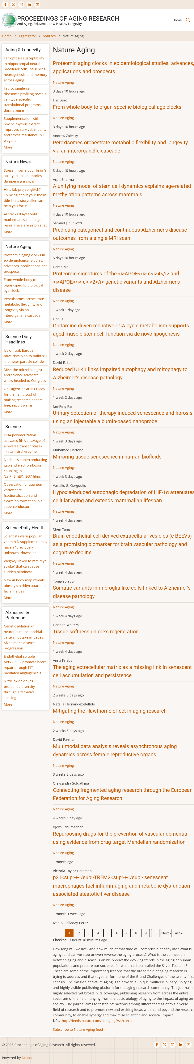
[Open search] (187, 20)
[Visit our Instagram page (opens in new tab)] (21, 4)
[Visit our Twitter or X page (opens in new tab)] (13, 4)
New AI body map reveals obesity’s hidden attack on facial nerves (25, 585)
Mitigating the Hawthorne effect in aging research (110, 711)
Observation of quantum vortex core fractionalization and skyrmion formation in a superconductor (23, 495)
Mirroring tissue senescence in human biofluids (107, 457)
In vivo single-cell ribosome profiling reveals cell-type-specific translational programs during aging (25, 99)
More (8, 147)
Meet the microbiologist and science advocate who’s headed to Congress (25, 375)
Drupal (27, 1057)
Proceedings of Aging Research (68, 18)
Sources (49, 36)
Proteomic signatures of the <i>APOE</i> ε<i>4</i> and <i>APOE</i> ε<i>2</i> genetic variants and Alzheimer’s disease (116, 282)
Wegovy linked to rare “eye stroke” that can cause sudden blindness (25, 566)
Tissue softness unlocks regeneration (96, 632)
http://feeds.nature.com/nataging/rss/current (98, 1020)
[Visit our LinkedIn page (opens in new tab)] (29, 4)
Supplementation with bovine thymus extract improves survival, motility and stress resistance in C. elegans (25, 129)
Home (7, 36)
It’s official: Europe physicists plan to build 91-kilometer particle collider (25, 356)
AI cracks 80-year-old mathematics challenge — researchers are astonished (26, 219)
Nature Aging (63, 82)
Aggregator (27, 36)
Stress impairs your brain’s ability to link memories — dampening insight (25, 176)
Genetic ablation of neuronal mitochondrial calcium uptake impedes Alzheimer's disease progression (23, 637)
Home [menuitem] (177, 20)
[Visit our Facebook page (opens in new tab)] (5, 4)
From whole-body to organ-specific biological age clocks (117, 107)
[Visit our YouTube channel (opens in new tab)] (37, 4)
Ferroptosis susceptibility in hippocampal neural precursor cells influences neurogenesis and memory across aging (25, 69)
